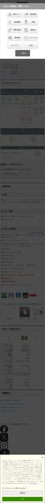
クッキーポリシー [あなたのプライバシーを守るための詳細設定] (33, 483)
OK (22, 499)
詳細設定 (22, 493)
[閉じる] (42, 457)
